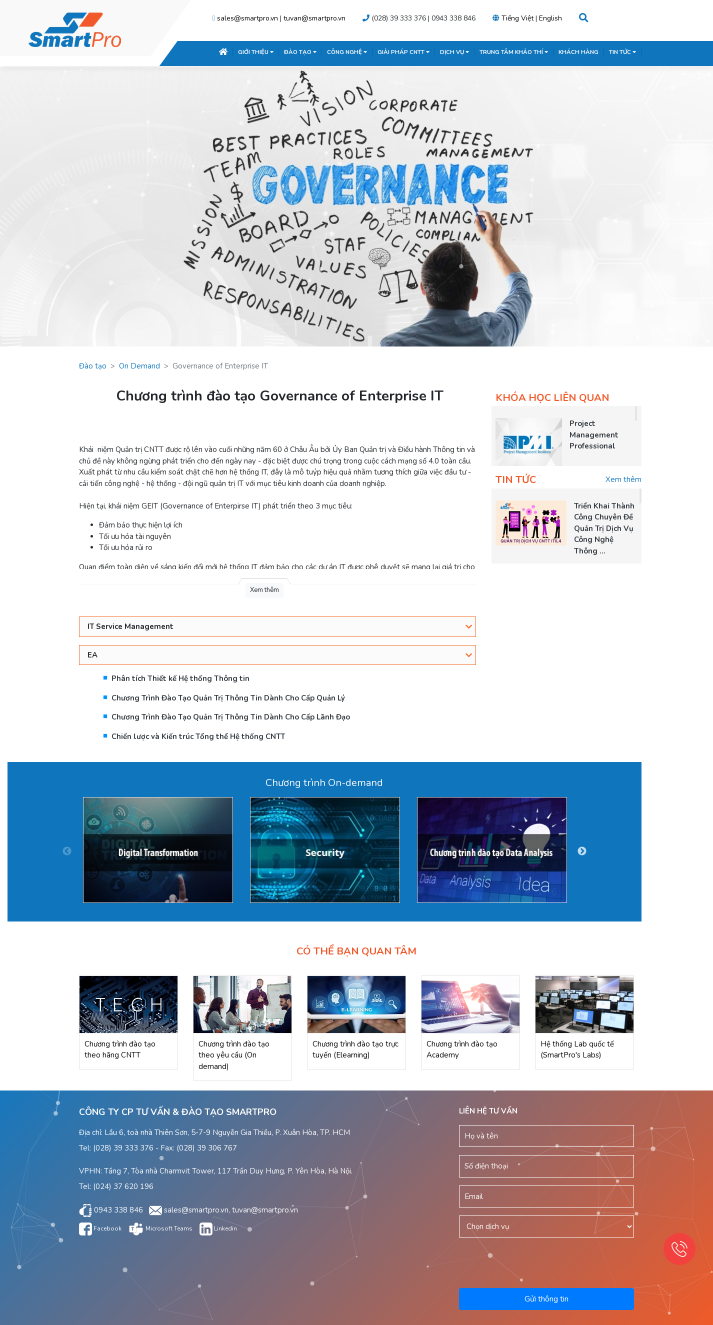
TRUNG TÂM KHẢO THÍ (514, 52)
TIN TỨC (622, 52)
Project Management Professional (594, 434)
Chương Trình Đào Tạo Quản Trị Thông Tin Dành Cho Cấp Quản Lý (228, 698)
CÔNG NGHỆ (347, 52)
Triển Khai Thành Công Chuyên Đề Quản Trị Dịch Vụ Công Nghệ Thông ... (604, 528)
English (550, 18)
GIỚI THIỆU (256, 52)
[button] (583, 18)
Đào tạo (92, 366)
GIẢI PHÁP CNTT (404, 52)
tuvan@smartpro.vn (315, 18)
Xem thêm (624, 479)
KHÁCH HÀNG (578, 52)
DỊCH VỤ (454, 52)
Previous (67, 851)
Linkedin (218, 1228)
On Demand (139, 366)
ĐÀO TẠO (300, 52)
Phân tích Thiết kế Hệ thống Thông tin (181, 679)
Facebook (100, 1228)
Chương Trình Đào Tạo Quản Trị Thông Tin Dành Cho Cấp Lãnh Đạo (231, 717)
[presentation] (548, 1261)
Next (582, 851)
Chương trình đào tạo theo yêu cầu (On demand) (234, 1055)
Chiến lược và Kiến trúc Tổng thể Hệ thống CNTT (198, 737)
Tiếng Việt (518, 18)
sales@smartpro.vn (247, 18)
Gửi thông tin (546, 1299)
